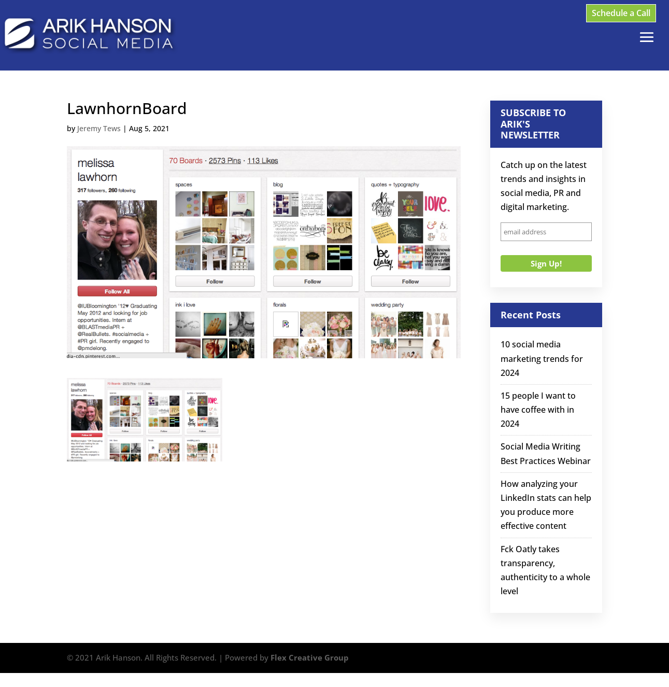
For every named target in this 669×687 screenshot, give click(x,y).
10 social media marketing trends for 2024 (542, 358)
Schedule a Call (621, 13)
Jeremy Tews (99, 128)
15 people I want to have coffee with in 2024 (538, 409)
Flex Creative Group (310, 657)
